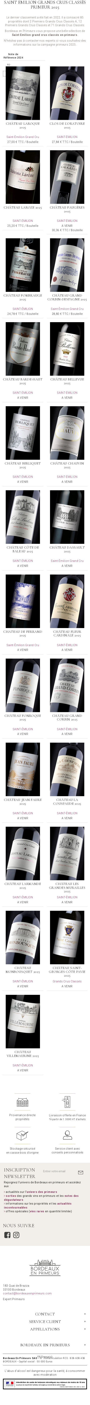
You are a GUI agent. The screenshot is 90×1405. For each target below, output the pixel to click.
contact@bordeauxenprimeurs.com (27, 1293)
